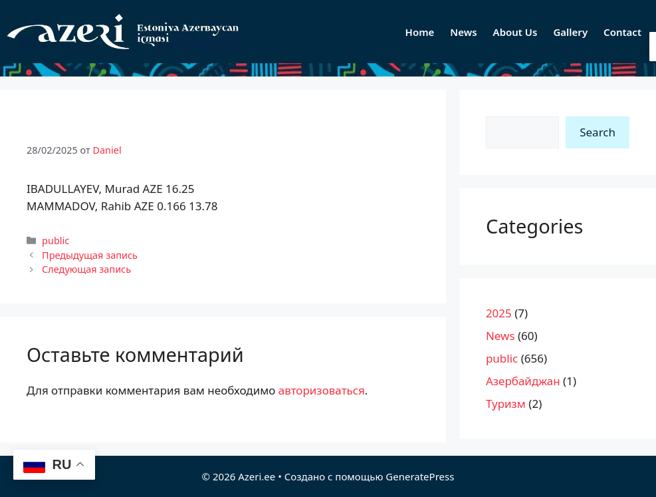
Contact (622, 32)
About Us (515, 32)
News (463, 32)
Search (597, 132)
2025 (499, 313)
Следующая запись (86, 269)
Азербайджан (523, 381)
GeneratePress (419, 476)
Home (420, 32)
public (55, 240)
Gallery (570, 32)
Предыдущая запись (90, 255)
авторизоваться (321, 390)
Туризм (506, 403)
